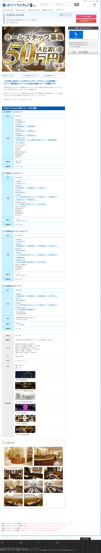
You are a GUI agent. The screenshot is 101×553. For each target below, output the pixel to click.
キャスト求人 (86, 16)
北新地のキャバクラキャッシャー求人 (30, 528)
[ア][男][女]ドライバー (51, 75)
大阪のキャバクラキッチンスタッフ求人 (56, 526)
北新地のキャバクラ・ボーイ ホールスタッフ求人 (34, 523)
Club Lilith (23, 412)
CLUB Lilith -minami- (27, 401)
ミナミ (38, 542)
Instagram (19, 365)
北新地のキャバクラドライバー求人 (29, 530)
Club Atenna (24, 423)
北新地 (20, 542)
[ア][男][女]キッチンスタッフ (31, 75)
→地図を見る (50, 340)
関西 (19, 5)
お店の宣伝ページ (86, 21)
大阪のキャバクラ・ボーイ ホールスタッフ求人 (61, 523)
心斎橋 (57, 542)
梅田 (2, 542)
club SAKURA (23, 379)
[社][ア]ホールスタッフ (9, 75)
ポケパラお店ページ (20, 360)
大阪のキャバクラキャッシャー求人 (51, 528)
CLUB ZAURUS (25, 434)
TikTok (18, 367)
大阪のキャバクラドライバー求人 (48, 530)
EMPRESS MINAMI (29, 390)
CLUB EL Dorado (15, 15)
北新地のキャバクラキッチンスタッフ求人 (34, 526)
